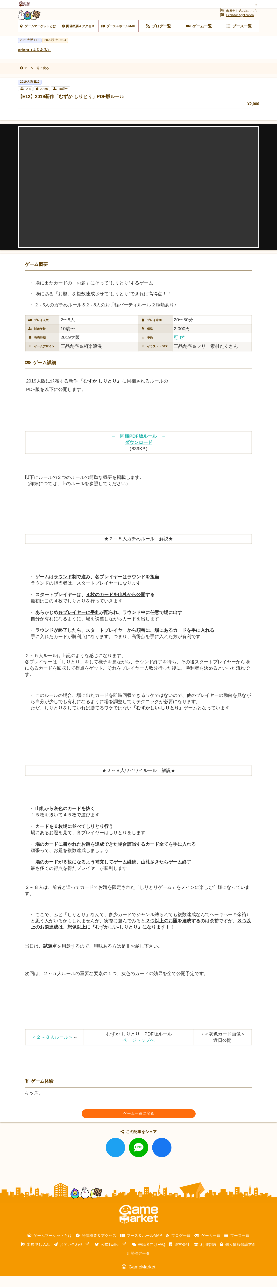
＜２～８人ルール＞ (52, 1048)
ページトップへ (138, 1051)
